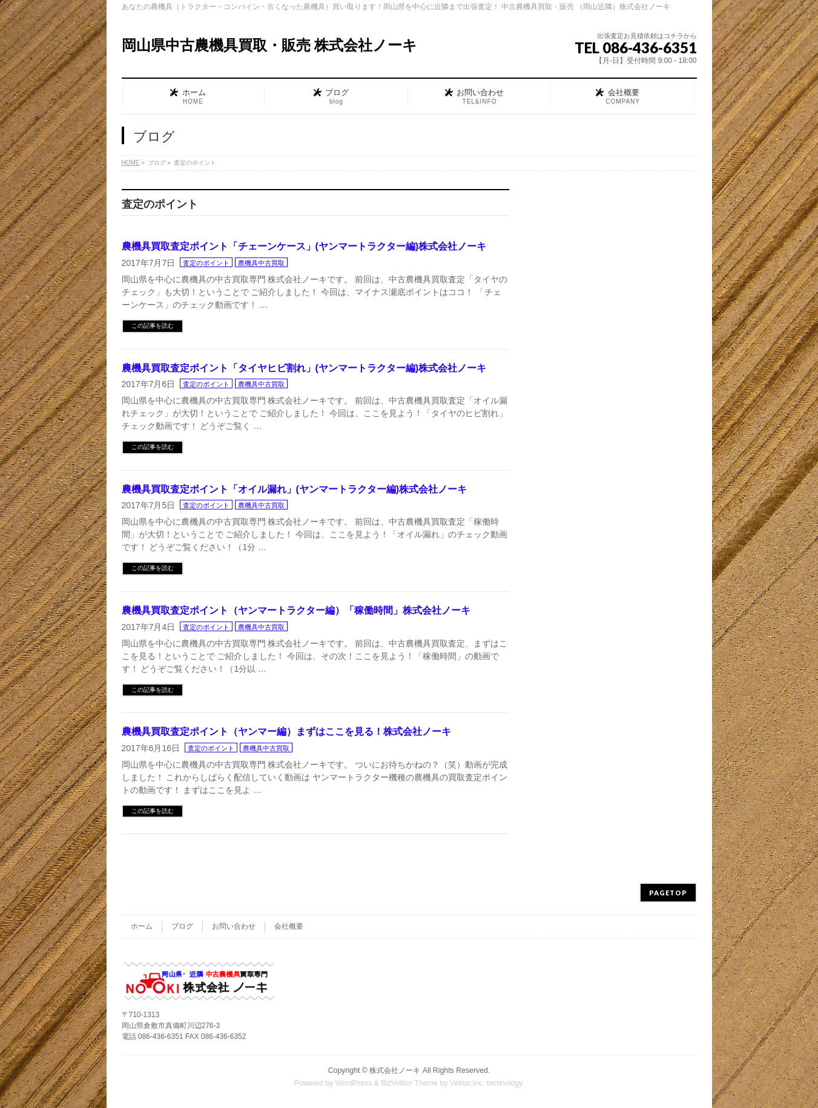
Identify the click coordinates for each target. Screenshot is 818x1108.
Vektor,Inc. (467, 1083)
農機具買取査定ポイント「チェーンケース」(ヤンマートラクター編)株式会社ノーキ (304, 246)
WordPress (353, 1083)
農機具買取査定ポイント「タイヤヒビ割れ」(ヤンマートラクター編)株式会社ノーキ (304, 368)
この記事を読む (152, 325)
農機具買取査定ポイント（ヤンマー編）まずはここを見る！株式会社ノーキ (286, 731)
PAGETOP (668, 893)
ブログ (182, 926)
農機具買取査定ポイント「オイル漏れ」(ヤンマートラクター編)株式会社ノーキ (294, 489)
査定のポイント (206, 263)
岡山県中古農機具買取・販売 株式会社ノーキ (270, 45)
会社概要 (288, 926)
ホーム (142, 926)
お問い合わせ (234, 926)
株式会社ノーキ (394, 1070)
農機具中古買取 (261, 263)
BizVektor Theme (409, 1083)
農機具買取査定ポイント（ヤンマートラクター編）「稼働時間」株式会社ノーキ (296, 610)
